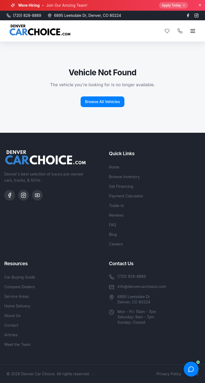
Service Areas (16, 296)
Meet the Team (17, 344)
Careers (116, 244)
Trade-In (116, 205)
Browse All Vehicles (102, 101)
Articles (11, 335)
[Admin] (93, 374)
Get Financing (121, 186)
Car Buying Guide (19, 277)
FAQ (112, 224)
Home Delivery (17, 306)
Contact (11, 325)
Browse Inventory (124, 176)
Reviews (116, 215)
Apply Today (173, 5)
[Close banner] (200, 5)
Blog (113, 234)
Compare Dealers (19, 286)
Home (114, 167)
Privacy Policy (168, 374)
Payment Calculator (126, 196)
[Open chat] (191, 369)
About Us (12, 315)
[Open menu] (193, 31)
